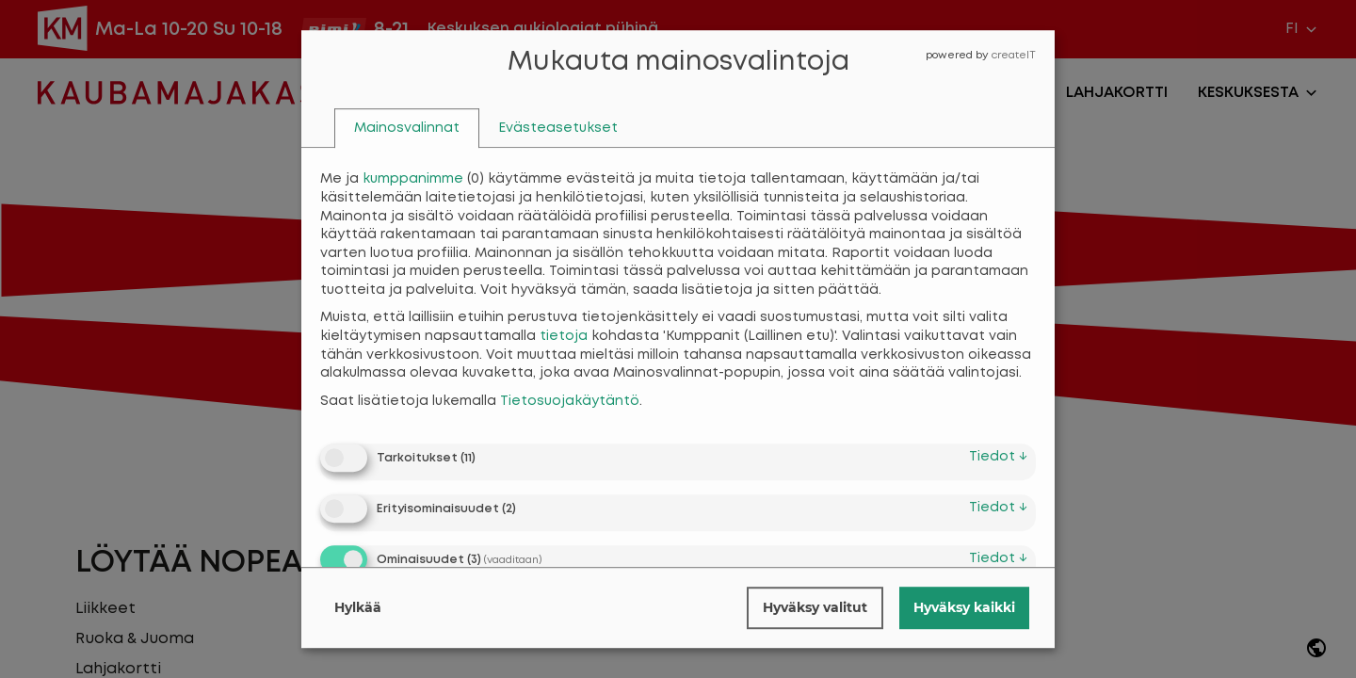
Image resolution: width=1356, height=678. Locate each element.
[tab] (406, 128)
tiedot (997, 456)
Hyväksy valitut (815, 607)
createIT (1014, 55)
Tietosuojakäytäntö (569, 401)
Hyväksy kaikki (964, 607)
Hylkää (357, 607)
